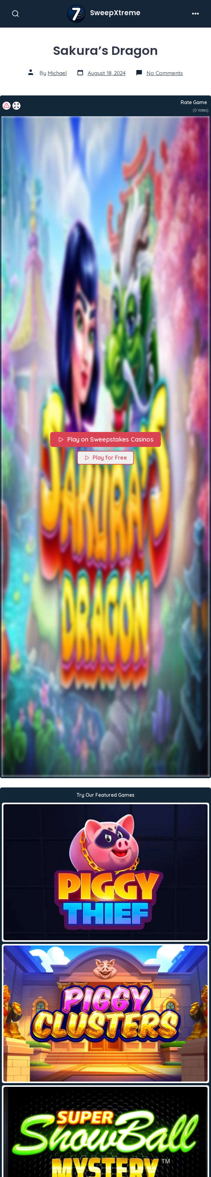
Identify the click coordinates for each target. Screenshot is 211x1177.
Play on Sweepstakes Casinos (105, 439)
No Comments (165, 72)
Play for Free (105, 457)
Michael (57, 72)
